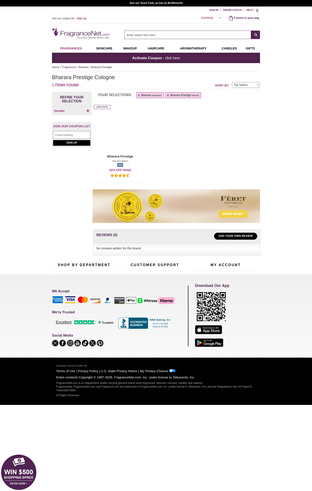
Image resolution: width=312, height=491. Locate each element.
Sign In (213, 10)
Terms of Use (65, 459)
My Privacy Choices (154, 459)
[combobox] (192, 35)
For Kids (102, 309)
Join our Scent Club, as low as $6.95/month (156, 3)
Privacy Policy (88, 459)
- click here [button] (156, 58)
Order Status (232, 10)
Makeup (130, 48)
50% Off (80, 309)
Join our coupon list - (69, 18)
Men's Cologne (60, 326)
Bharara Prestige (183, 95)
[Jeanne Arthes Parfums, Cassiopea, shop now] (71, 201)
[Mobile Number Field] (179, 280)
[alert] (211, 17)
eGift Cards (129, 329)
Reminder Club (225, 316)
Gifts (250, 48)
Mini (99, 336)
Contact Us (128, 316)
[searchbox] (188, 35)
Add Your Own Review (235, 235)
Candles (102, 322)
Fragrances (71, 48)
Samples (80, 316)
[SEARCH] (255, 35)
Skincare (104, 48)
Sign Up (71, 150)
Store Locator (154, 344)
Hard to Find (104, 342)
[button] (120, 134)
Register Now (200, 316)
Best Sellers (82, 336)
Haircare (156, 48)
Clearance (81, 342)
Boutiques (57, 340)
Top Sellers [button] (241, 85)
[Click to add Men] (71, 118)
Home (55, 67)
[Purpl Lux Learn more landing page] (225, 329)
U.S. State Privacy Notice (119, 459)
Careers (173, 337)
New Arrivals (105, 329)
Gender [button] (71, 111)
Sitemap (173, 319)
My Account (199, 309)
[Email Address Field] (71, 142)
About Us (127, 322)
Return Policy (154, 309)
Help (249, 10)
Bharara (84, 67)
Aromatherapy (83, 329)
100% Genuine (155, 337)
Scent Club (81, 349)
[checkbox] (71, 118)
